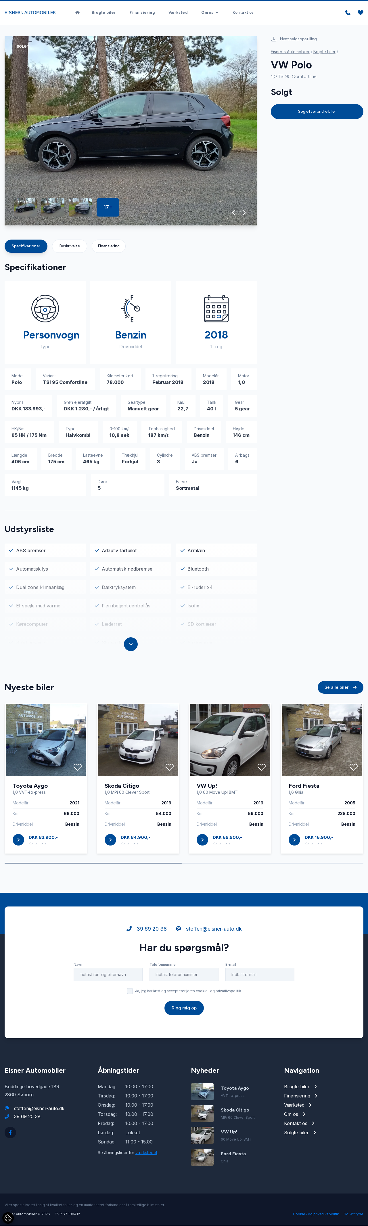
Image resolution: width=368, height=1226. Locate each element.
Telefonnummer (163, 965)
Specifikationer (26, 246)
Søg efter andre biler (317, 111)
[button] (233, 213)
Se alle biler (340, 687)
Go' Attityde (353, 1214)
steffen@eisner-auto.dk (209, 929)
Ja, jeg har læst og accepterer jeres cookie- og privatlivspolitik (188, 991)
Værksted (177, 13)
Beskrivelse (69, 246)
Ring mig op (184, 1008)
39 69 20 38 (146, 929)
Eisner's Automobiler (290, 51)
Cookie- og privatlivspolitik (316, 1214)
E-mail (230, 965)
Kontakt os (243, 13)
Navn (78, 965)
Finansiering (142, 13)
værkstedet (146, 1152)
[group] (131, 131)
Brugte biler (104, 13)
